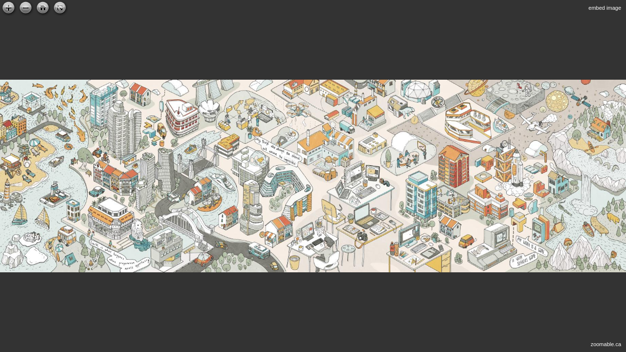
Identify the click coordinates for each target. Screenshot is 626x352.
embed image (604, 8)
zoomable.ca (606, 344)
